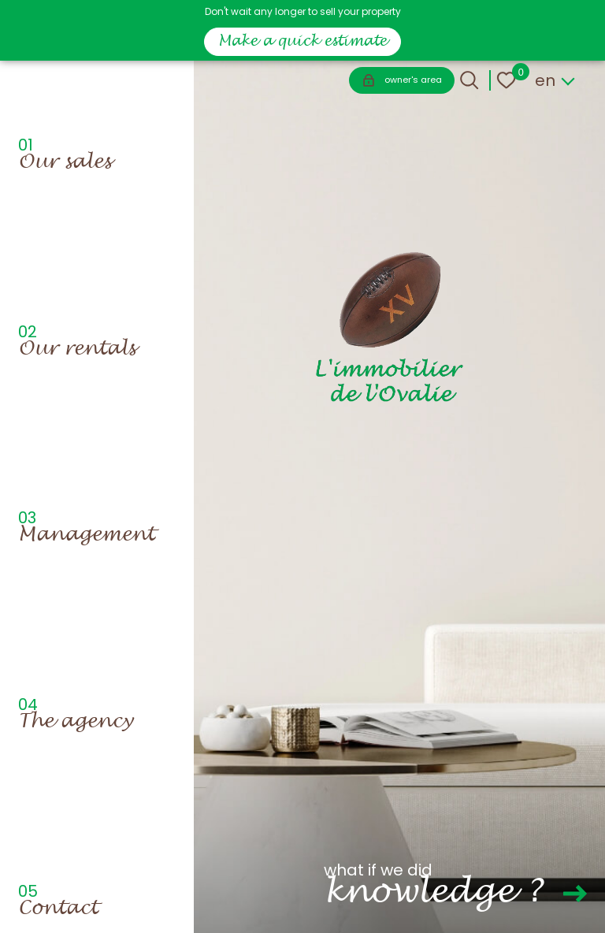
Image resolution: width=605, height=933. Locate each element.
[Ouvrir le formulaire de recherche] (469, 80)
